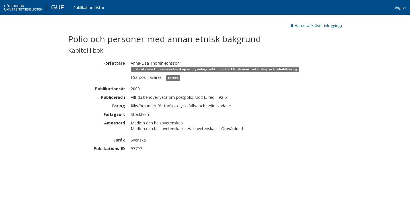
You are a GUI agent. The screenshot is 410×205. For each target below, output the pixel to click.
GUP (58, 7)
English (400, 7)
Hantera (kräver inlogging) (316, 25)
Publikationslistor (88, 7)
